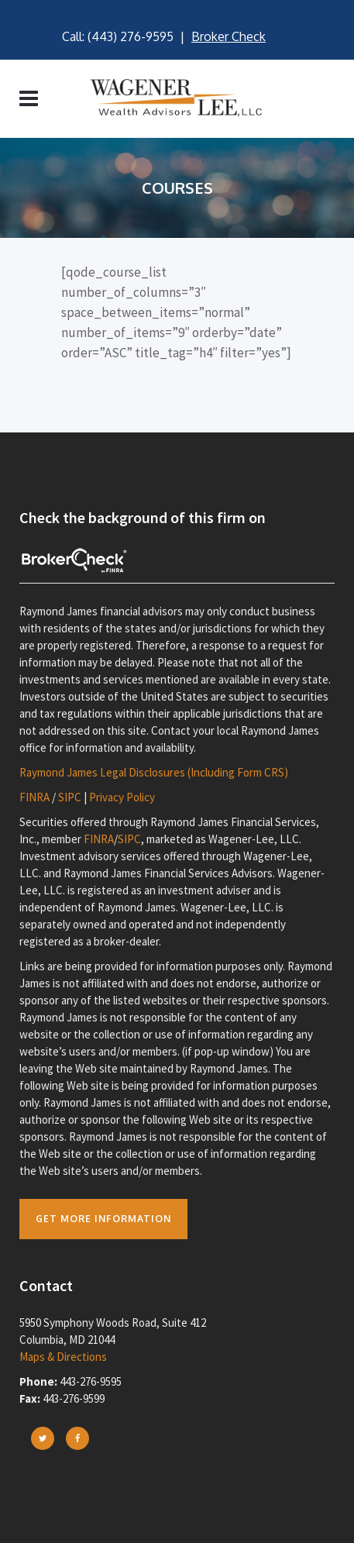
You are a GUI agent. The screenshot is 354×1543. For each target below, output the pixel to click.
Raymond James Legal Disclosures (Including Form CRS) (153, 772)
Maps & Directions (63, 1356)
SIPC (69, 797)
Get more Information (103, 1218)
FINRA (34, 797)
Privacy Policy (122, 797)
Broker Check (228, 36)
